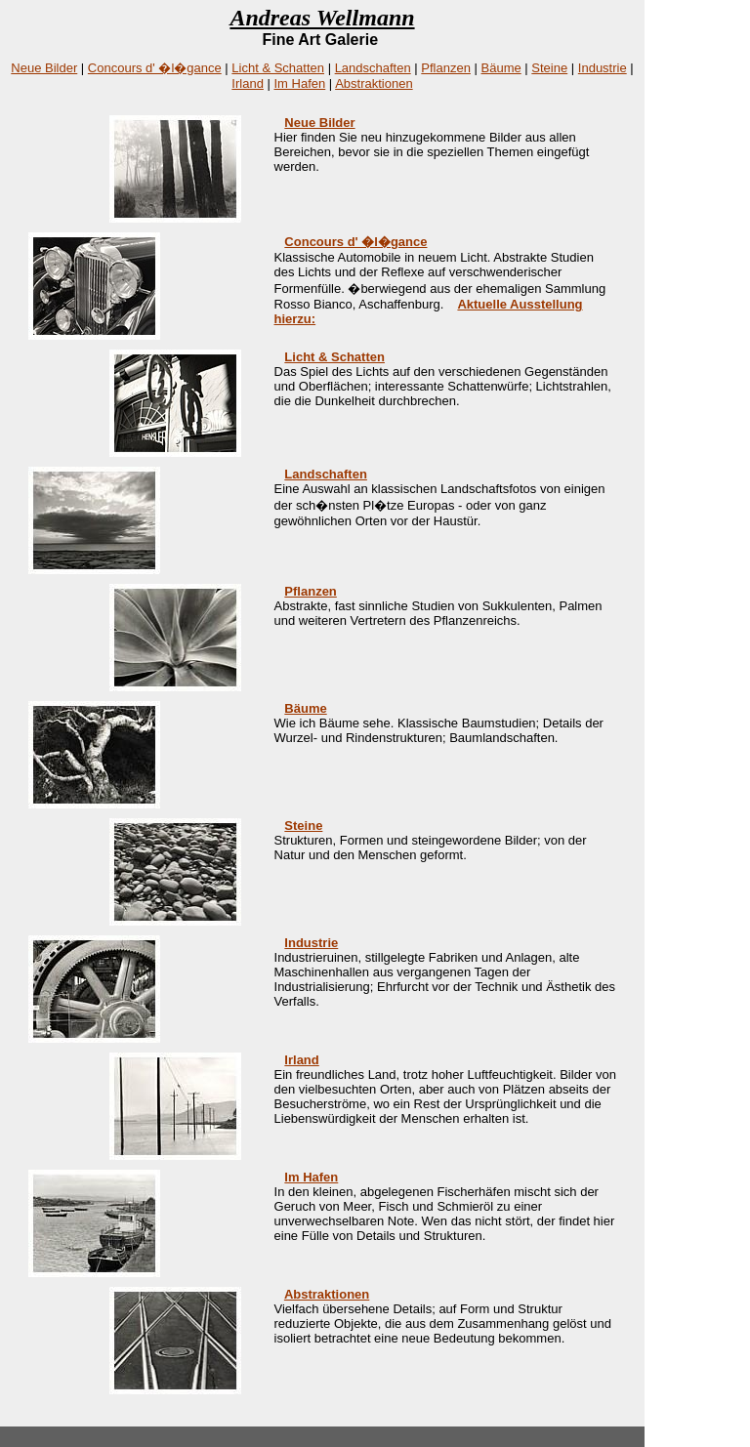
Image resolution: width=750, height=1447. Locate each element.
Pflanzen (446, 68)
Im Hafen (300, 83)
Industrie (602, 68)
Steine (549, 68)
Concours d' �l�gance (155, 68)
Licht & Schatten (277, 68)
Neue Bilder (44, 68)
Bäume (501, 68)
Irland (247, 83)
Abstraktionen (374, 83)
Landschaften (373, 68)
